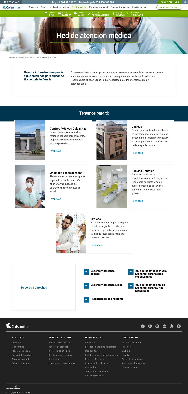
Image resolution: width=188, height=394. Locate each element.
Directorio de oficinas (59, 350)
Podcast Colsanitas (21, 355)
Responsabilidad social (96, 363)
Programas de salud (22, 350)
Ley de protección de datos (61, 363)
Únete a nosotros (130, 367)
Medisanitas (18, 346)
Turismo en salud (20, 359)
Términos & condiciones (97, 371)
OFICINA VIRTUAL (169, 7)
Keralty (125, 355)
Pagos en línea (170, 2)
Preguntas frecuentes (59, 342)
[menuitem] (33, 7)
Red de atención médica (46, 57)
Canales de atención (58, 346)
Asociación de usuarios (133, 363)
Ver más (56, 151)
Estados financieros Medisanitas (101, 355)
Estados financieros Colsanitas (100, 346)
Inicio (12, 57)
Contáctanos (54, 359)
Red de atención (25, 57)
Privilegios (127, 346)
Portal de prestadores (132, 359)
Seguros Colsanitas (131, 342)
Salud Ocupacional (21, 363)
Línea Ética (90, 367)
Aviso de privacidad (95, 375)
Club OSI (126, 350)
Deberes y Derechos (94, 359)
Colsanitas (17, 342)
